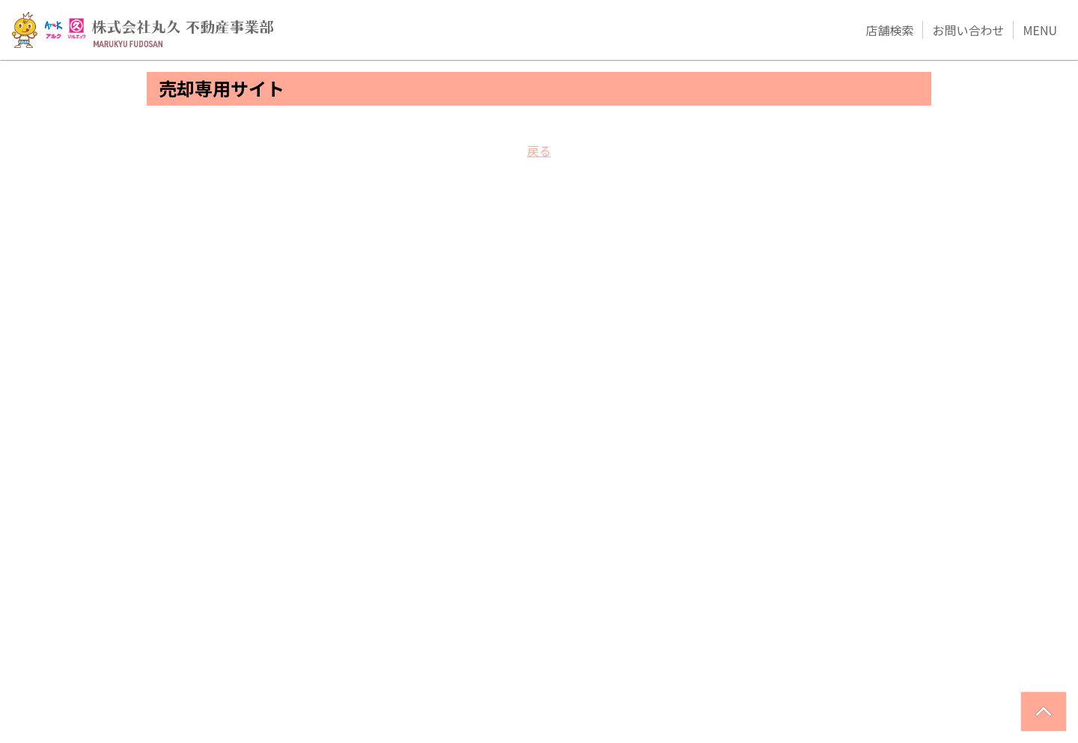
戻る (539, 151)
